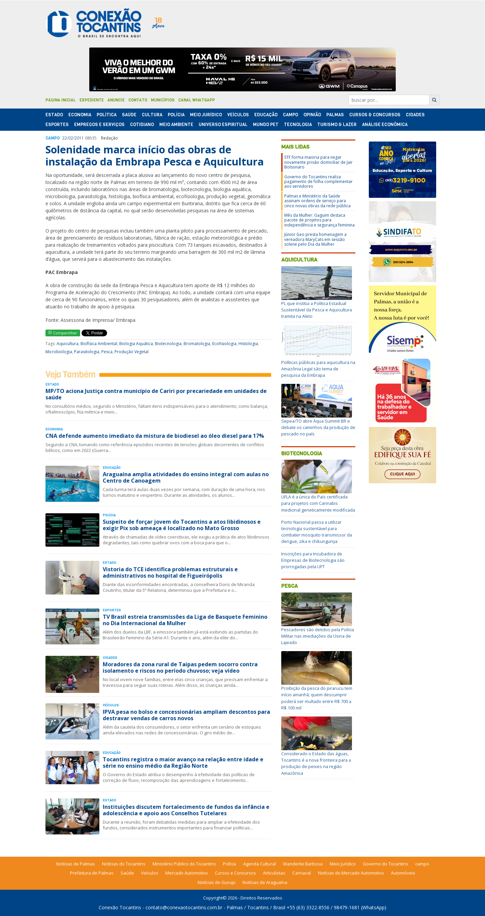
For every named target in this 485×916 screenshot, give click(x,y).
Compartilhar (62, 332)
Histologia (248, 343)
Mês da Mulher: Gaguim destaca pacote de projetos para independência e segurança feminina (319, 220)
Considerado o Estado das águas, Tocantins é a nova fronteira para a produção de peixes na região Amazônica (316, 763)
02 (70, 138)
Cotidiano (142, 124)
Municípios (162, 100)
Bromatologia (197, 343)
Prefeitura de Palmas (92, 873)
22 (64, 138)
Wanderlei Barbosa (303, 864)
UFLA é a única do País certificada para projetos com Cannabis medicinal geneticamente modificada (318, 503)
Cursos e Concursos (235, 873)
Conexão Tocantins (120, 907)
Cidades (415, 115)
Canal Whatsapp (196, 100)
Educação (266, 115)
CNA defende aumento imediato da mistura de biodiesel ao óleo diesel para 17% (154, 435)
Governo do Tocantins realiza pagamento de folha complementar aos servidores (318, 181)
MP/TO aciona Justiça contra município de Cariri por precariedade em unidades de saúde (156, 394)
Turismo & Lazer (337, 124)
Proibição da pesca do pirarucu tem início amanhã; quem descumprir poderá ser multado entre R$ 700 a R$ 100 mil (316, 698)
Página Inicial (60, 100)
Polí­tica (107, 115)
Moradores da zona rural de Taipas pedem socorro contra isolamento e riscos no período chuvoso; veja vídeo (180, 667)
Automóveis (403, 873)
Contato (137, 100)
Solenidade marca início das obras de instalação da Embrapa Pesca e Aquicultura (154, 156)
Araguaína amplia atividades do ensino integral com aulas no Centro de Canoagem (186, 477)
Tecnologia (298, 124)
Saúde (129, 115)
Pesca (106, 352)
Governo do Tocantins (385, 864)
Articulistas (274, 873)
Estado (54, 115)
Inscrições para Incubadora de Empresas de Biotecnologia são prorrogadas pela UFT (313, 560)
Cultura (152, 115)
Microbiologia (58, 352)
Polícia (229, 864)
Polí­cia (176, 115)
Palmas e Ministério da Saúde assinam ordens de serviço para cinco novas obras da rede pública (317, 201)
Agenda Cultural (259, 864)
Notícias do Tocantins (124, 864)
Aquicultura (67, 343)
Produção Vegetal (132, 352)
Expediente (91, 100)
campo (422, 864)
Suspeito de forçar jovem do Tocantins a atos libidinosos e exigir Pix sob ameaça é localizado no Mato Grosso (182, 525)
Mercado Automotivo (186, 873)
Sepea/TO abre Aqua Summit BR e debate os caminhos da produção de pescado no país (318, 427)
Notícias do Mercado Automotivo (351, 873)
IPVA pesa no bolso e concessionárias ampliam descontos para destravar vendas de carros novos (186, 715)
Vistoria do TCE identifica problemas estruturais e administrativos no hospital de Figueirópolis (170, 572)
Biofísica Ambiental (98, 343)
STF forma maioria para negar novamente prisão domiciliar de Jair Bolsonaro (318, 162)
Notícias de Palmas (75, 864)
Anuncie (116, 100)
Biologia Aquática (136, 343)
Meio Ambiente (176, 124)
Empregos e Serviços (99, 124)
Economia (79, 115)
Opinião (312, 115)
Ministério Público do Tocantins (184, 864)
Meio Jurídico (206, 115)
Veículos (238, 115)
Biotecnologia (168, 343)
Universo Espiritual (223, 124)
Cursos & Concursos (374, 115)
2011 (79, 138)
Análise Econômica (385, 124)
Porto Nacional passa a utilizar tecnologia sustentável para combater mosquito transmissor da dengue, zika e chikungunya (316, 532)
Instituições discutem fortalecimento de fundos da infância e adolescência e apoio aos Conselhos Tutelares (186, 810)
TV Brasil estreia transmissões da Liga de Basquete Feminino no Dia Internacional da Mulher (185, 620)
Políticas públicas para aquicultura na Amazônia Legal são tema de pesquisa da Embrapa (318, 368)
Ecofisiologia (224, 343)
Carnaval (301, 873)
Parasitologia (86, 352)
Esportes (57, 124)
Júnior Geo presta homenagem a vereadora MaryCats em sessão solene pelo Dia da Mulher (315, 239)
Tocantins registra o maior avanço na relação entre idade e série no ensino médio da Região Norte (183, 762)
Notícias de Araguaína (265, 882)
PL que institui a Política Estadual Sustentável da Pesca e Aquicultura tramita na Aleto (316, 309)
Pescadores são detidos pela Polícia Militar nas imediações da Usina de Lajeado (317, 636)
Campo (290, 115)
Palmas (335, 115)
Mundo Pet (266, 124)
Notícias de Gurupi (216, 882)
